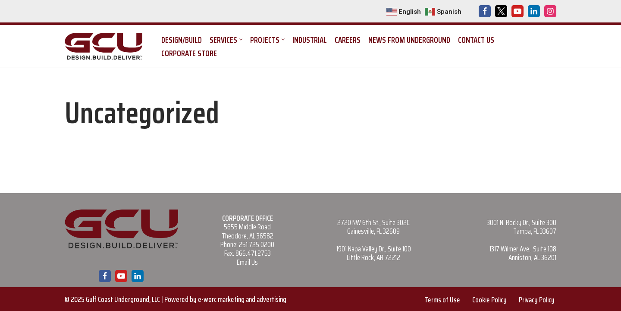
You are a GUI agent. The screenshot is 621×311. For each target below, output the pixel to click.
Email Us (247, 262)
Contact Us (476, 39)
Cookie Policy (489, 299)
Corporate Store (189, 53)
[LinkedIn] (534, 11)
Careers (348, 39)
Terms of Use (442, 299)
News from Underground (409, 39)
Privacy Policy (537, 299)
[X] (501, 11)
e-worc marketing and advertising (242, 299)
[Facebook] (485, 11)
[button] (240, 39)
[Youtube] (517, 11)
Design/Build (181, 39)
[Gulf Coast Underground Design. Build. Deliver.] (106, 46)
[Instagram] (550, 11)
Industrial (309, 39)
